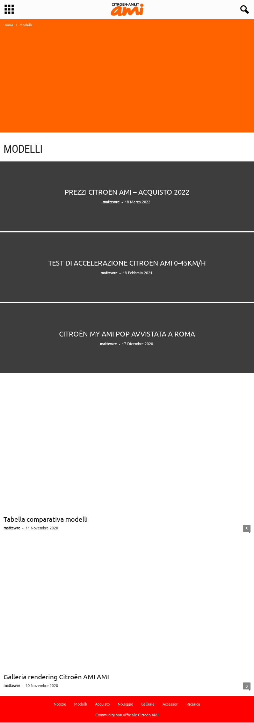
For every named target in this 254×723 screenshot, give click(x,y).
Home (8, 25)
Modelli (80, 704)
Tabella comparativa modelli (45, 519)
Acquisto (102, 704)
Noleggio (125, 704)
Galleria (147, 704)
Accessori (170, 704)
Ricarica (193, 704)
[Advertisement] (127, 84)
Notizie (60, 704)
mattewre (111, 202)
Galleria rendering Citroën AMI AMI (56, 677)
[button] (243, 9)
